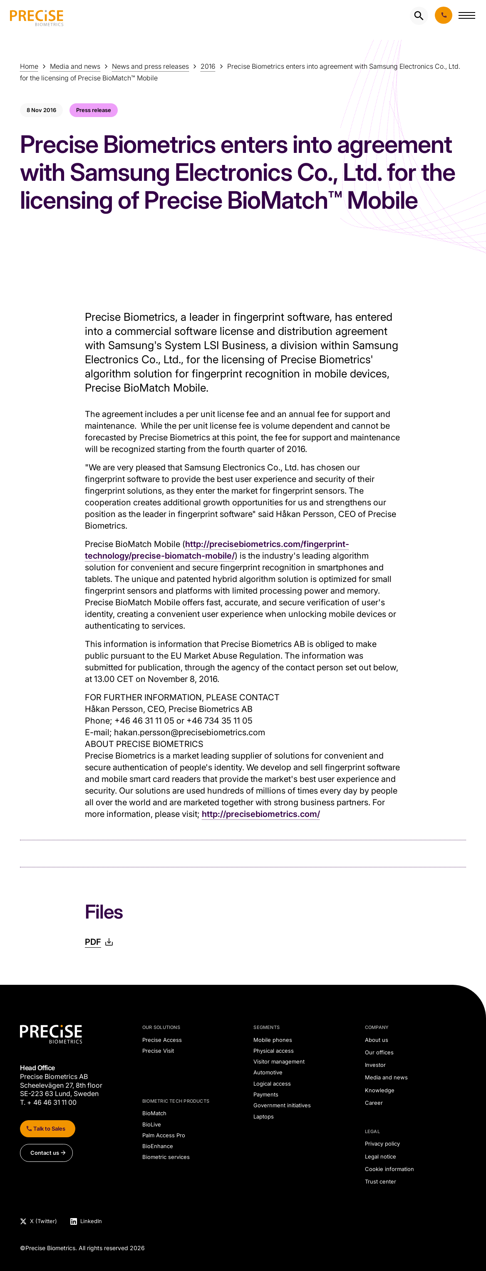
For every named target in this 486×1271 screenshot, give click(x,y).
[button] (466, 17)
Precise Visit (158, 1050)
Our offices (379, 1052)
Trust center (380, 1181)
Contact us (44, 1152)
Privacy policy (382, 1143)
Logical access (272, 1083)
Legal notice (380, 1156)
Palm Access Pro (163, 1135)
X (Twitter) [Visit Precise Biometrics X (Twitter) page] (43, 1221)
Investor (375, 1064)
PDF (93, 942)
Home (29, 66)
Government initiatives (282, 1105)
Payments (265, 1094)
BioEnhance (157, 1146)
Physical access (273, 1050)
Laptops (263, 1116)
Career (374, 1102)
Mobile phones (272, 1039)
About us (376, 1039)
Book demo (443, 15)
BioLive (151, 1124)
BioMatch (154, 1113)
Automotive (268, 1072)
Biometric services (166, 1157)
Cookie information (389, 1169)
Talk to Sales (49, 1128)
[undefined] (36, 15)
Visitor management (279, 1061)
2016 (208, 66)
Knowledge (379, 1090)
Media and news (75, 66)
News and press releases (150, 66)
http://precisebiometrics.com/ (261, 814)
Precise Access (162, 1039)
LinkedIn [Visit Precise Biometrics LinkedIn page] (91, 1221)
